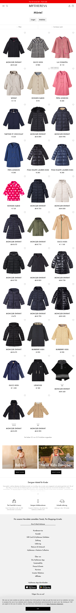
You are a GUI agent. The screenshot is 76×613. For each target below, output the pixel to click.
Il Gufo (25, 489)
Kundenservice (38, 530)
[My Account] (69, 6)
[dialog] (38, 605)
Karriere (38, 569)
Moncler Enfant (17, 489)
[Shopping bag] (73, 6)
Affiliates (38, 576)
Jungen (33, 19)
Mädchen (42, 19)
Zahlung (38, 540)
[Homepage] (38, 6)
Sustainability (38, 563)
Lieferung (38, 543)
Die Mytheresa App (38, 560)
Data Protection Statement (55, 604)
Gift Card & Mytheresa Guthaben (38, 537)
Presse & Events (38, 566)
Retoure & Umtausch (38, 547)
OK (38, 609)
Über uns (38, 556)
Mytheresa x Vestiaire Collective (38, 550)
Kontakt (37, 534)
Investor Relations (38, 573)
